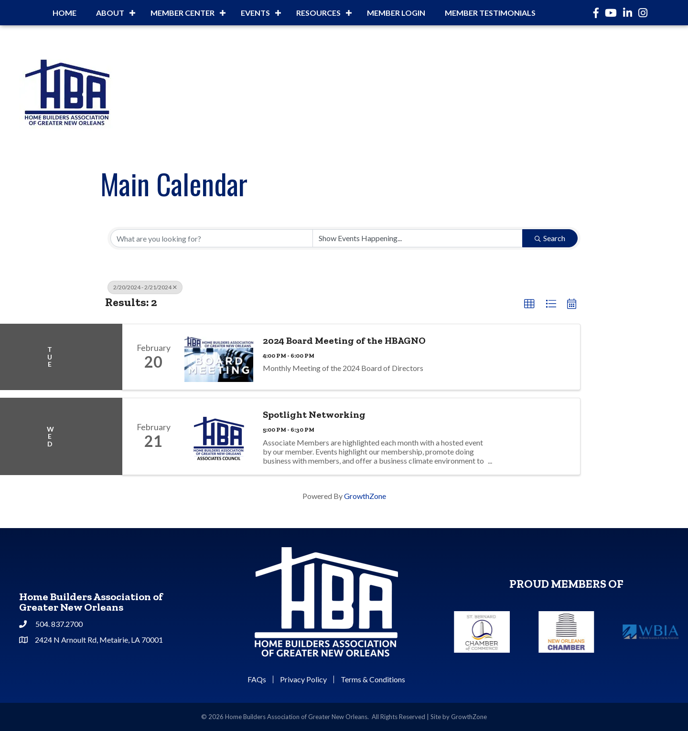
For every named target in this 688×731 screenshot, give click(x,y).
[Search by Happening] (417, 238)
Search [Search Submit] (550, 238)
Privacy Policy (303, 679)
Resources (318, 12)
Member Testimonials (490, 12)
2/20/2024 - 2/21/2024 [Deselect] (145, 287)
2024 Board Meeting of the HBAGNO (344, 340)
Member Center (182, 12)
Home (64, 12)
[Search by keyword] (211, 238)
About (110, 12)
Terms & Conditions (373, 679)
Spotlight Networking (314, 414)
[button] (529, 304)
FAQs (256, 679)
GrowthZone (365, 495)
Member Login (396, 12)
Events (255, 12)
